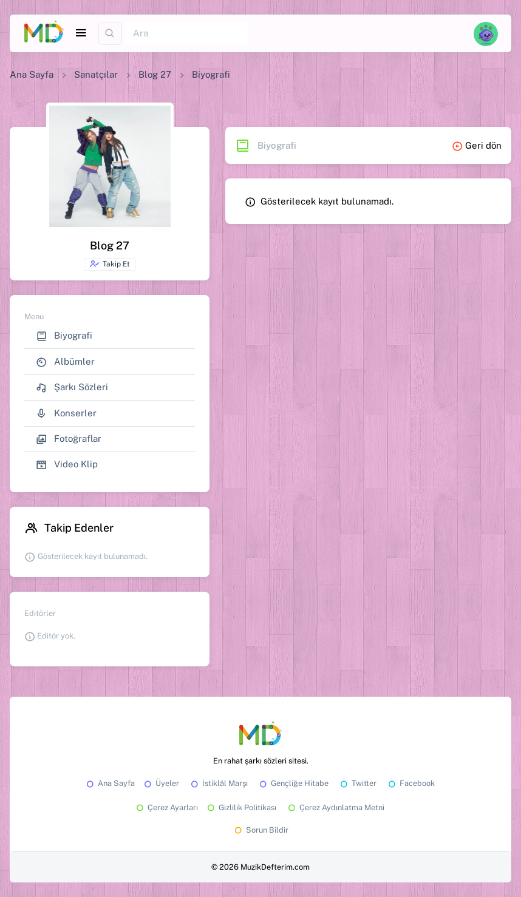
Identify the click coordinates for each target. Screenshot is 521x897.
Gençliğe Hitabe (293, 783)
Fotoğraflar (68, 439)
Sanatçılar (96, 74)
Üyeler (160, 783)
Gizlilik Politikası (240, 807)
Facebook (410, 783)
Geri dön (477, 145)
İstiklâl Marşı (218, 783)
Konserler (66, 413)
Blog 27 (154, 74)
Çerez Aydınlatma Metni (335, 807)
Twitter (357, 783)
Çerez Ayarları (166, 807)
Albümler (65, 362)
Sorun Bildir (260, 829)
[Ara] (186, 33)
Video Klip (67, 464)
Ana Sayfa (31, 74)
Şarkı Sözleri (72, 387)
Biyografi (64, 336)
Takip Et (109, 264)
